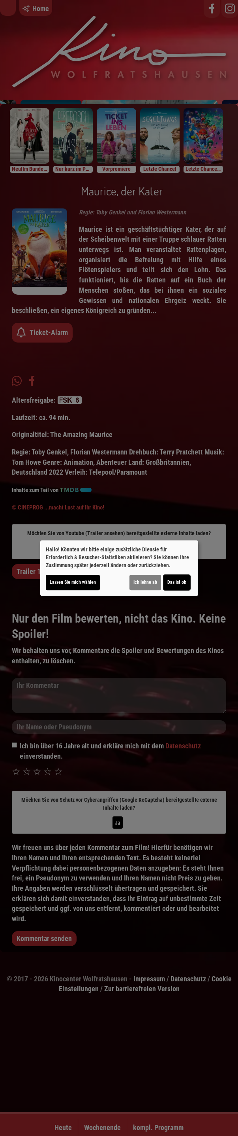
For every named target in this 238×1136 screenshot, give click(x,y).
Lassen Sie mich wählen (73, 582)
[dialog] (119, 568)
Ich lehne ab (145, 582)
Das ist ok (176, 582)
